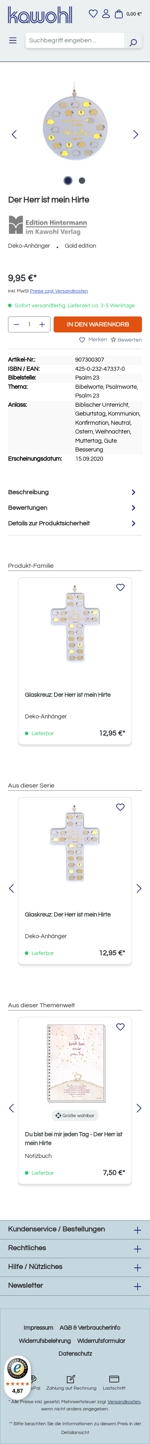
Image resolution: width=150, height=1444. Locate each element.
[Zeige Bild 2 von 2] (82, 180)
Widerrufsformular (101, 1341)
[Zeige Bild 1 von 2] (68, 180)
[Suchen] (133, 40)
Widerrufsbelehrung (45, 1341)
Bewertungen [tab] (73, 507)
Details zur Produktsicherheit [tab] (73, 523)
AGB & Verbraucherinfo (90, 1328)
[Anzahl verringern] (16, 324)
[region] (75, 135)
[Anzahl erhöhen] (42, 324)
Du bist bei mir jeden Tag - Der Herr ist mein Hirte (73, 1139)
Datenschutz (75, 1354)
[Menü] (13, 40)
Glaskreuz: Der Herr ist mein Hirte (67, 695)
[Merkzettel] (93, 13)
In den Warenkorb (98, 324)
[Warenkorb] (128, 14)
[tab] (73, 492)
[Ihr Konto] (106, 13)
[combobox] (75, 40)
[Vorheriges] (14, 135)
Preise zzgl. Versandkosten (59, 291)
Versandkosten (124, 1401)
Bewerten (130, 340)
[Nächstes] (136, 135)
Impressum (38, 1328)
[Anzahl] (29, 324)
